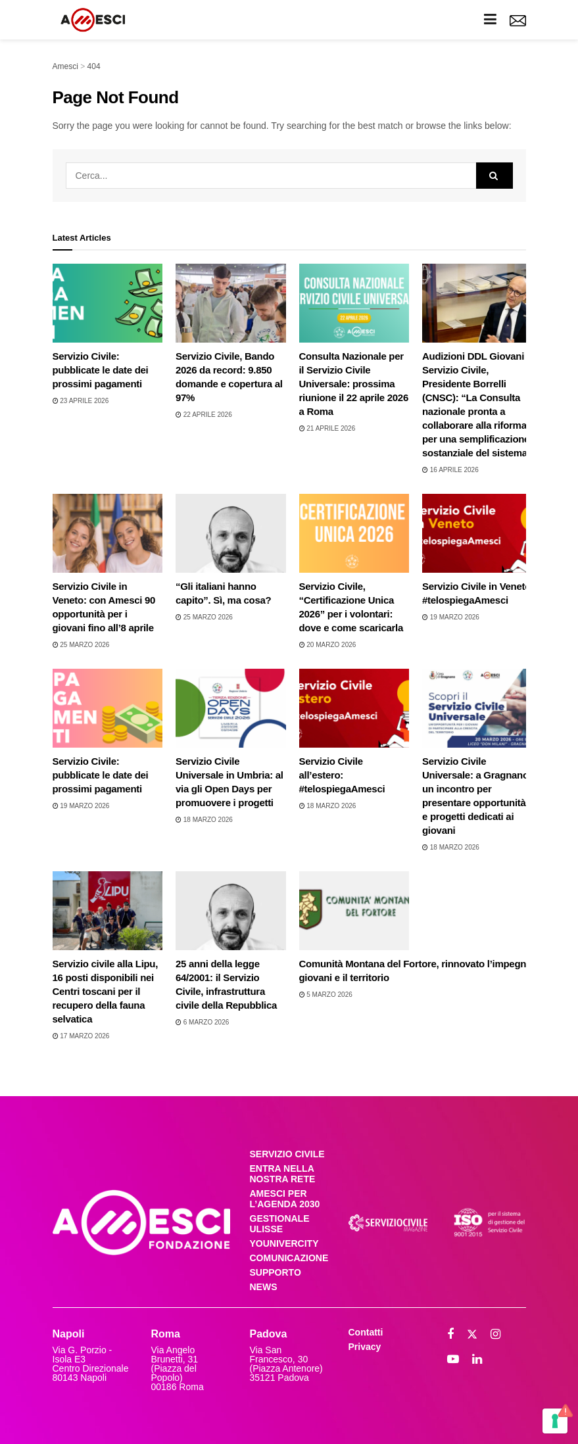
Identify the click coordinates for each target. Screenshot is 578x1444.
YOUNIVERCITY (284, 1243)
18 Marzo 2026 (204, 819)
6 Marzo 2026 (202, 1022)
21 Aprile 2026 (327, 428)
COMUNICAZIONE (289, 1258)
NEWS (263, 1287)
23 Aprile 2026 (81, 400)
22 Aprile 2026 (204, 414)
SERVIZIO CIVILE (287, 1154)
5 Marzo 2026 (325, 994)
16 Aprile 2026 (450, 469)
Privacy (365, 1346)
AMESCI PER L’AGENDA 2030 (285, 1198)
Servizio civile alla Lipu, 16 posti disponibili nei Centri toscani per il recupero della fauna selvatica (105, 991)
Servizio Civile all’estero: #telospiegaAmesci (342, 775)
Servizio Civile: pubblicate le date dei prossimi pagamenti (101, 369)
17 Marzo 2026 (81, 1036)
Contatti (366, 1332)
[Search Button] (494, 175)
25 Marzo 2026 (81, 644)
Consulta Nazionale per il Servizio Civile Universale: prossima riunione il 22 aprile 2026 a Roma (353, 383)
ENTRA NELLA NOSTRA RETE (283, 1173)
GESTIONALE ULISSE (280, 1223)
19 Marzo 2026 (450, 617)
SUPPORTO (275, 1272)
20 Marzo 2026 (327, 644)
